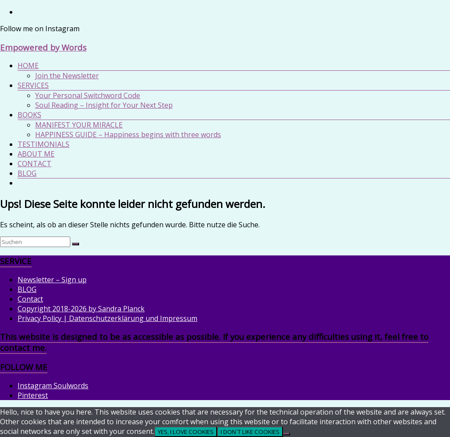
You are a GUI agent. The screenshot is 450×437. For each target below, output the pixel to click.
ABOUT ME (36, 154)
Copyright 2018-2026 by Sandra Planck (81, 308)
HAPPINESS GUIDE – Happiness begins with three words (128, 134)
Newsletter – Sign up (52, 279)
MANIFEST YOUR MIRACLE (79, 125)
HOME (28, 65)
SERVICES (33, 85)
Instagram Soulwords (53, 385)
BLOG (27, 173)
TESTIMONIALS (43, 144)
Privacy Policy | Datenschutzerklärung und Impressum (107, 318)
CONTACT (34, 163)
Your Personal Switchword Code (87, 95)
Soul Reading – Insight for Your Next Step (104, 105)
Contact (30, 299)
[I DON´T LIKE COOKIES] (286, 434)
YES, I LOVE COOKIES (186, 432)
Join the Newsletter (67, 75)
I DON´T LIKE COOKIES (250, 432)
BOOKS (29, 115)
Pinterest (33, 395)
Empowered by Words (43, 47)
